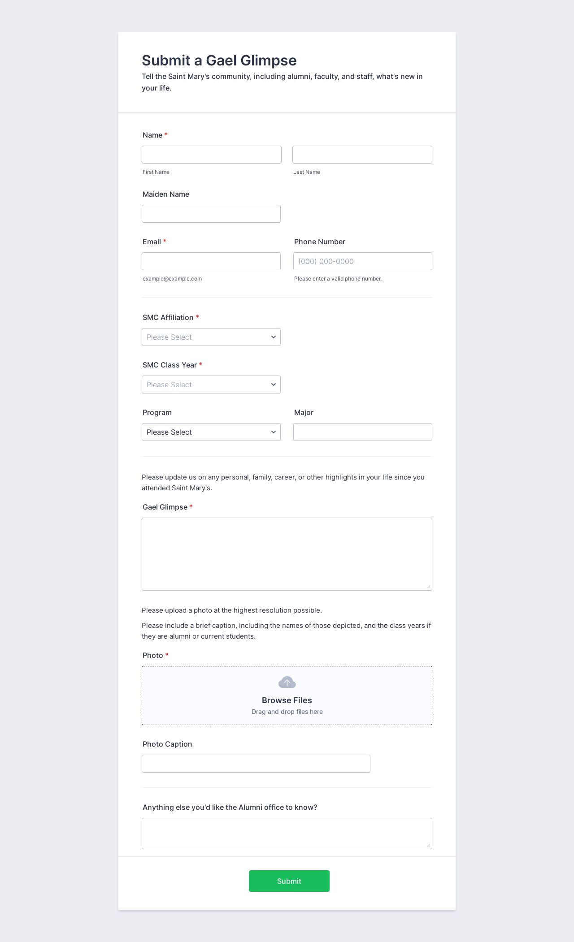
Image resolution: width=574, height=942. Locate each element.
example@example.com (172, 278)
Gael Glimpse (168, 506)
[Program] (211, 432)
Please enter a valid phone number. (338, 278)
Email (154, 241)
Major (303, 412)
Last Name (306, 172)
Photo (156, 655)
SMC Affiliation (171, 317)
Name (155, 134)
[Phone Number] (362, 261)
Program (157, 412)
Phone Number (319, 241)
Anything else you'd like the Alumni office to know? (230, 807)
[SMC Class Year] (211, 384)
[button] (287, 695)
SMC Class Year (172, 364)
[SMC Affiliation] (211, 337)
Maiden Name (166, 194)
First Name (156, 172)
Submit (289, 881)
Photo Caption (167, 743)
